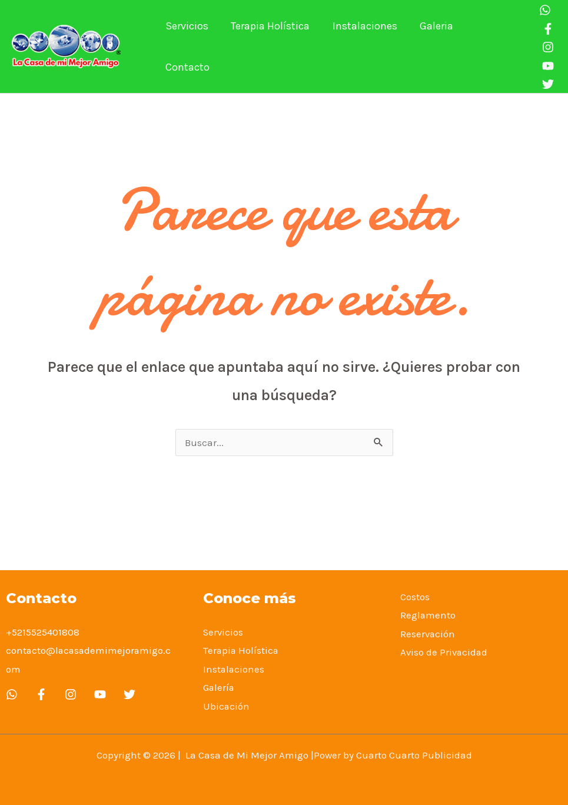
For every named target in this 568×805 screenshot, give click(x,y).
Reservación (428, 634)
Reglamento (428, 615)
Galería (219, 687)
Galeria (432, 46)
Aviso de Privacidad (445, 652)
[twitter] (545, 84)
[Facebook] (545, 29)
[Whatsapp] (542, 10)
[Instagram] (545, 47)
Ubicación (226, 706)
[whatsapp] (12, 694)
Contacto (492, 46)
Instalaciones (361, 46)
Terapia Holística (268, 46)
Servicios (186, 46)
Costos (415, 597)
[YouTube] (100, 694)
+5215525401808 (42, 632)
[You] (545, 66)
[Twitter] (129, 694)
